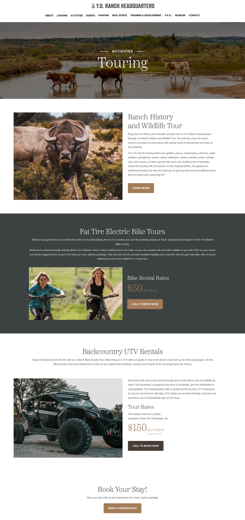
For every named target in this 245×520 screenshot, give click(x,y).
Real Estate (119, 15)
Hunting (103, 15)
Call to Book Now (145, 304)
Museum (180, 15)
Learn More (141, 188)
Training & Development (145, 15)
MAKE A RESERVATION (122, 508)
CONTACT (194, 15)
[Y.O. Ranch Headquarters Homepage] (122, 6)
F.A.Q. (168, 15)
